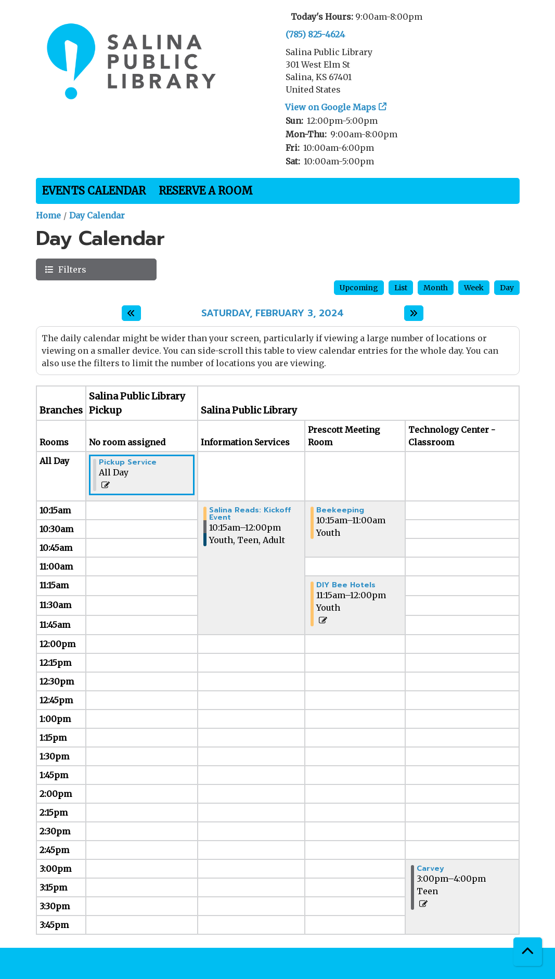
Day (507, 287)
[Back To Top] (527, 951)
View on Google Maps (331, 107)
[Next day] (413, 313)
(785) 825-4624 (315, 34)
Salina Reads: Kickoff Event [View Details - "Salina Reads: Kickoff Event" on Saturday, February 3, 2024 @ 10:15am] (250, 514)
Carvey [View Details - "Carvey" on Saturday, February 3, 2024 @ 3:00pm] (430, 868)
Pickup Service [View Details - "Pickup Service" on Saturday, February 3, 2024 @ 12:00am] (128, 462)
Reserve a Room (206, 190)
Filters (71, 269)
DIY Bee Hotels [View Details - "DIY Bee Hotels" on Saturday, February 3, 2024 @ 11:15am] (346, 585)
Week (474, 287)
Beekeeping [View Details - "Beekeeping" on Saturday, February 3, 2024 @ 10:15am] (340, 510)
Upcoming (359, 287)
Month (435, 287)
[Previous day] (131, 313)
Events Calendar (94, 190)
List (400, 287)
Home (48, 215)
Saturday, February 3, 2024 (272, 313)
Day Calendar (97, 215)
